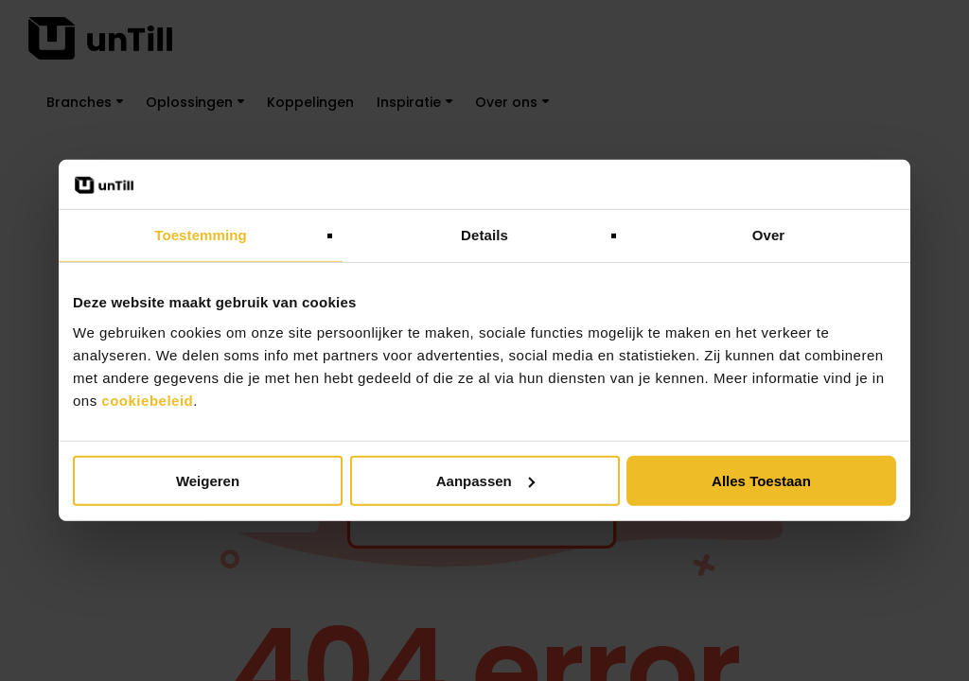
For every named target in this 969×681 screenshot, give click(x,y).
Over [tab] (768, 235)
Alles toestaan (761, 481)
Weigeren (207, 481)
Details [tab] (484, 235)
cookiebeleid (147, 401)
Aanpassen (485, 481)
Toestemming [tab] (200, 235)
